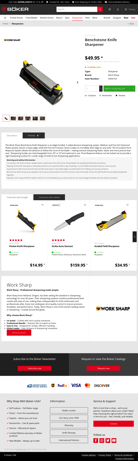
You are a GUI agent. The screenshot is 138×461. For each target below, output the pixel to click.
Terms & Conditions (123, 455)
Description (12, 135)
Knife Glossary (69, 432)
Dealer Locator (69, 410)
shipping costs (98, 61)
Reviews (33, 135)
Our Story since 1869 (69, 417)
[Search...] (79, 9)
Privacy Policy (105, 455)
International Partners (69, 440)
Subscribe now (34, 368)
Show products (19, 332)
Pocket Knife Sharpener (21, 246)
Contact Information (124, 458)
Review (120, 95)
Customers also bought (17, 197)
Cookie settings (89, 455)
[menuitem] (81, 9)
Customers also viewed (49, 197)
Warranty (69, 425)
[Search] (100, 9)
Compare (90, 95)
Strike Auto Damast (62, 246)
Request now (104, 368)
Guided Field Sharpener (106, 246)
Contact (113, 423)
